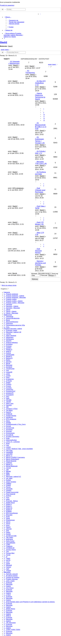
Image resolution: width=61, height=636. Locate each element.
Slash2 (3, 42)
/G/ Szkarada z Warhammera (13, 62)
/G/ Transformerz (30, 72)
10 (44, 114)
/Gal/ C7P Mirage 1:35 (39, 223)
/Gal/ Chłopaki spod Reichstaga (40, 190)
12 (44, 118)
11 (44, 116)
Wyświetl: (41, 273)
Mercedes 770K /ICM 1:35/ (41, 163)
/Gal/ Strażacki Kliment (38, 251)
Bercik (14, 273)
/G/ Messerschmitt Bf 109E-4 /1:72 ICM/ (40, 126)
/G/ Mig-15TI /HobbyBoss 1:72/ (40, 83)
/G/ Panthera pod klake (40, 173)
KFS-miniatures (18, 188)
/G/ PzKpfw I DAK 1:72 (40, 152)
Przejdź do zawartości (7, 5)
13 (44, 120)
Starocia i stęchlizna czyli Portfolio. (40, 263)
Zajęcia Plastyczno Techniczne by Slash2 (40, 96)
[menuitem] (12, 20)
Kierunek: (48, 275)
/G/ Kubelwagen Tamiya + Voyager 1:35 (40, 140)
